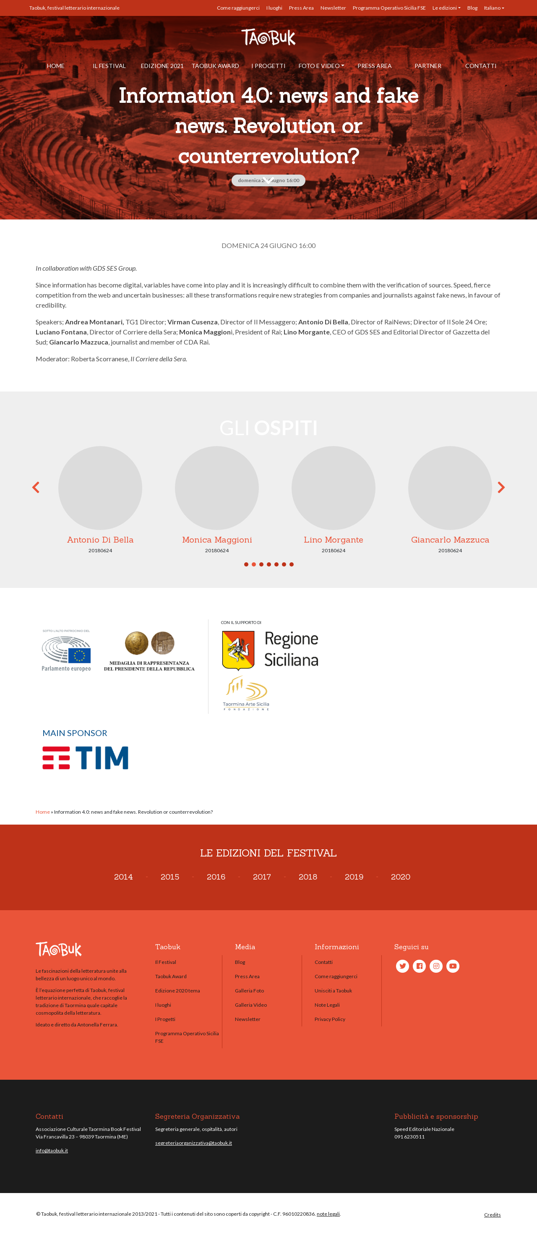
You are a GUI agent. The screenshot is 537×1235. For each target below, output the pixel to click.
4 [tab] (269, 564)
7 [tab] (291, 564)
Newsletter (333, 8)
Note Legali (327, 1005)
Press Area (301, 8)
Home (56, 65)
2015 (170, 877)
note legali (328, 1214)
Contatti (481, 65)
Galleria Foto (249, 990)
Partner (427, 65)
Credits (492, 1215)
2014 (123, 877)
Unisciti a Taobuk (333, 990)
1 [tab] (246, 564)
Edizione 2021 (162, 65)
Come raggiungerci (238, 8)
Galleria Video (251, 1005)
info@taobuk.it (52, 1150)
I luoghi (274, 8)
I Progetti (268, 65)
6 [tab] (284, 564)
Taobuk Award (215, 65)
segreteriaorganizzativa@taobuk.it (193, 1143)
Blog (472, 8)
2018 (308, 877)
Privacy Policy (330, 1019)
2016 (216, 877)
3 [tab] (261, 564)
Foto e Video (319, 65)
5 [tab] (276, 564)
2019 (354, 877)
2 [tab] (254, 564)
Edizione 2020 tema (177, 990)
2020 (400, 877)
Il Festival (109, 65)
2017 (262, 877)
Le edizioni (445, 8)
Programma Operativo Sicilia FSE (389, 8)
